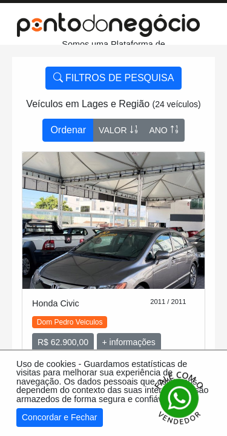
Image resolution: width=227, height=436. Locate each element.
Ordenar (68, 130)
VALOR (119, 130)
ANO (164, 130)
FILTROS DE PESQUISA (113, 78)
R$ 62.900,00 (63, 342)
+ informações (129, 342)
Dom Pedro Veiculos (70, 322)
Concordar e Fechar (59, 417)
